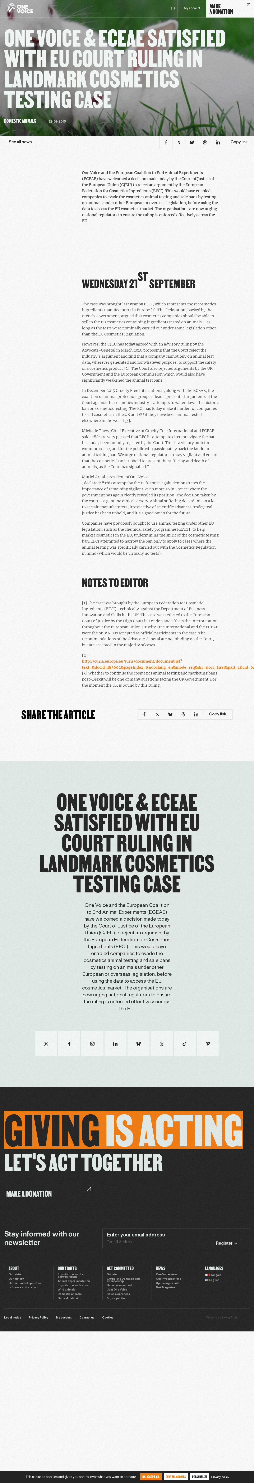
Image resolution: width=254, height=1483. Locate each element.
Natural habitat (68, 1298)
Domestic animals (70, 1294)
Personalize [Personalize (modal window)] (199, 1476)
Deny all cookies (176, 1476)
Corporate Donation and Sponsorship (123, 1280)
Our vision (15, 1274)
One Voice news (166, 1274)
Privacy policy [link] (220, 1477)
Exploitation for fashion (73, 1285)
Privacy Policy (38, 1318)
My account (192, 8)
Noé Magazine (165, 1287)
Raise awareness (118, 1294)
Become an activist (119, 1285)
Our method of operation (25, 1283)
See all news (18, 142)
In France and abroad (23, 1287)
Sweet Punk (229, 1318)
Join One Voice (117, 1290)
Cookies (107, 1318)
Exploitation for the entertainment (70, 1275)
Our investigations (168, 1279)
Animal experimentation (74, 1281)
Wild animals (66, 1290)
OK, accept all (151, 1476)
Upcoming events (167, 1283)
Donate (112, 1274)
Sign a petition (116, 1298)
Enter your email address (136, 1235)
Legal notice (12, 1318)
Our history (16, 1279)
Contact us (86, 1318)
